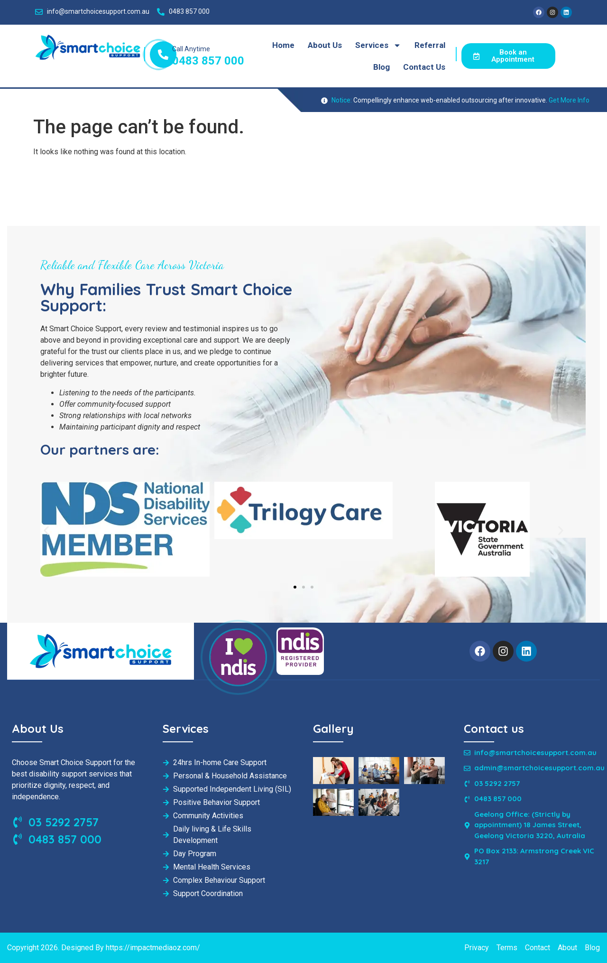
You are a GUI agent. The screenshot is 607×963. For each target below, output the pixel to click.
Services (378, 45)
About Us (325, 45)
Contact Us (424, 67)
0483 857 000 (208, 60)
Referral (429, 45)
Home (283, 45)
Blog (381, 67)
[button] (46, 531)
